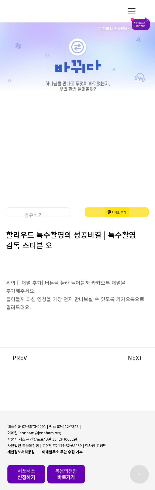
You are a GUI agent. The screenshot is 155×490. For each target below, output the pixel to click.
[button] (77, 358)
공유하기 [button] (33, 214)
